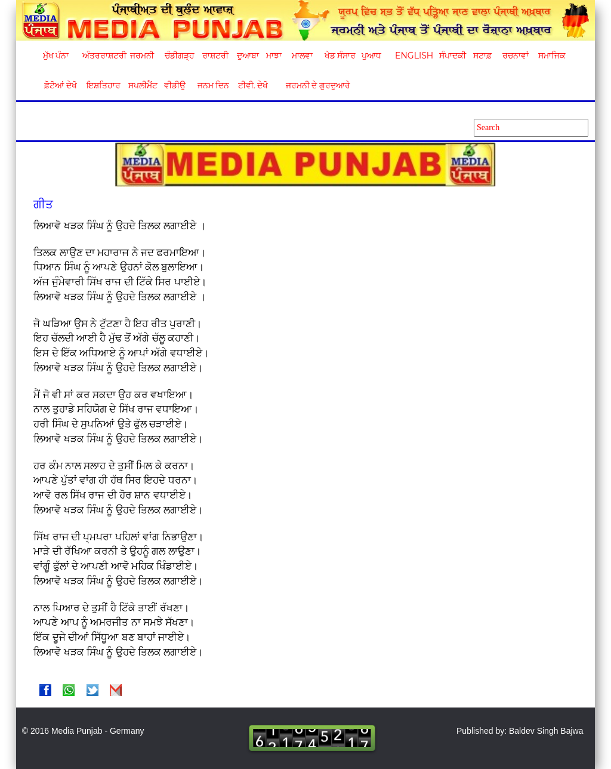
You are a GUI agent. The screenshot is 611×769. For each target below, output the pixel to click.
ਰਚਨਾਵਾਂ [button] (515, 55)
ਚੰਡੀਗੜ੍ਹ (179, 55)
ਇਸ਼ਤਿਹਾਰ (103, 85)
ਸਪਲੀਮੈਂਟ (142, 85)
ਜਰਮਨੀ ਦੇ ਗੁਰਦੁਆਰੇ (313, 85)
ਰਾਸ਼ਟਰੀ (215, 55)
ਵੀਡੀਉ (175, 85)
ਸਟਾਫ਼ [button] (482, 55)
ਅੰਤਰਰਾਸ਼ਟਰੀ (102, 55)
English (412, 55)
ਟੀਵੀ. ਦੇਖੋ (252, 85)
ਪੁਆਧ (371, 55)
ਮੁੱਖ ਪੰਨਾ (56, 55)
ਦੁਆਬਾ (248, 55)
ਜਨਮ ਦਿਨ (213, 85)
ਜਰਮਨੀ (142, 55)
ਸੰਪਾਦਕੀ (452, 55)
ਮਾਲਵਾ (302, 55)
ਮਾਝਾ (274, 55)
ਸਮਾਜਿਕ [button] (552, 55)
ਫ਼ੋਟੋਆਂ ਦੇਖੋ (59, 85)
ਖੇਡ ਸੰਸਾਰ (340, 55)
